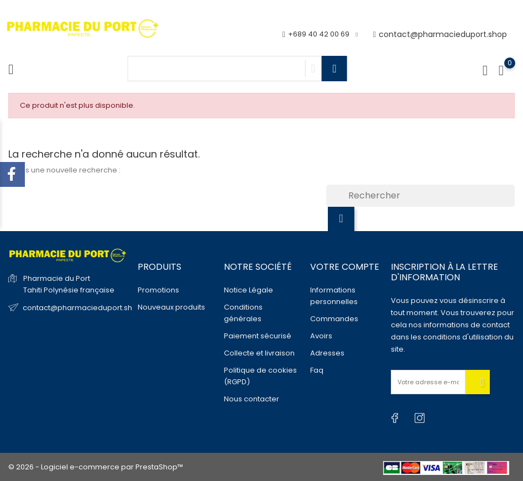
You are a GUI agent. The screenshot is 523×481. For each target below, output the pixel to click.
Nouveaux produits (171, 307)
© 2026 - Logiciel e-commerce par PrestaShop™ (95, 467)
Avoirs (321, 336)
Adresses (327, 353)
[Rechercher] (420, 196)
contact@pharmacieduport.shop (440, 34)
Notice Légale (248, 290)
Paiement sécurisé (257, 336)
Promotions (158, 290)
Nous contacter (251, 399)
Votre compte (344, 266)
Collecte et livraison (259, 353)
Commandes (334, 318)
